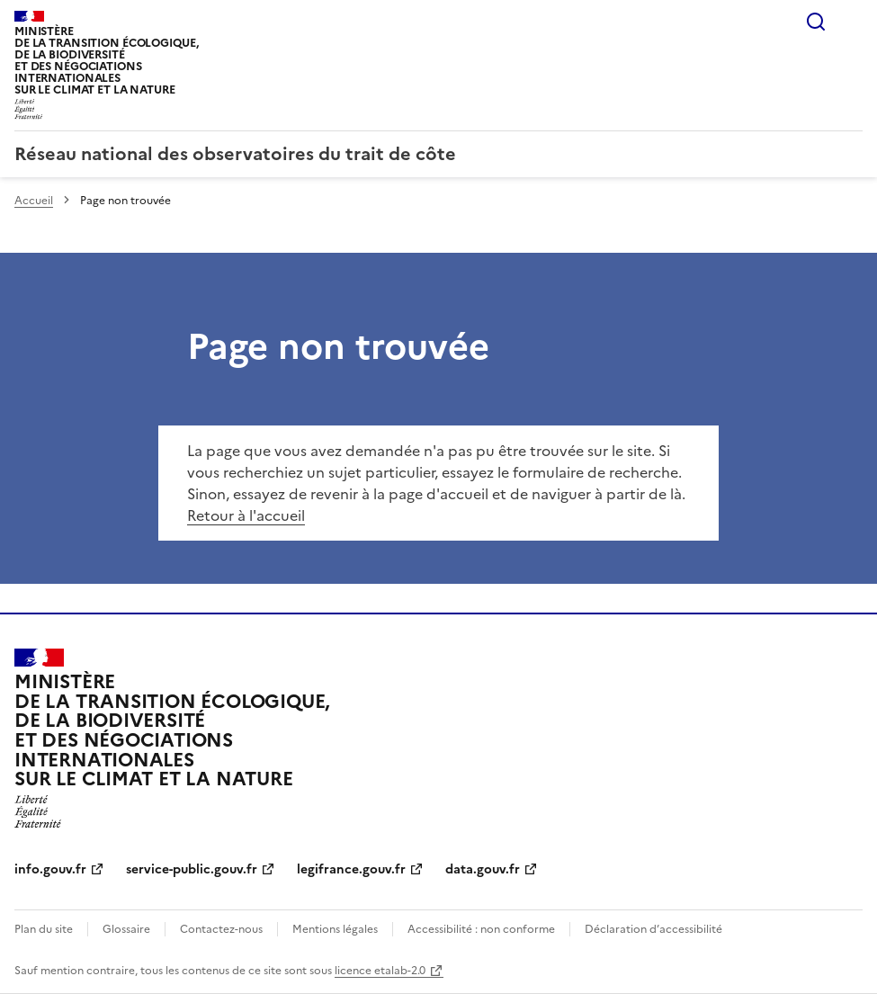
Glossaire (126, 929)
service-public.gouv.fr (191, 869)
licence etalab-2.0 (380, 971)
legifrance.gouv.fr (351, 869)
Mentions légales (335, 929)
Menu (852, 22)
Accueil (33, 201)
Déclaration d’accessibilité (653, 929)
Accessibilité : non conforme (481, 929)
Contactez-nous (221, 929)
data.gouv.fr (482, 869)
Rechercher (816, 22)
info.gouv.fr (50, 869)
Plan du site (43, 929)
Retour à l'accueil (246, 515)
